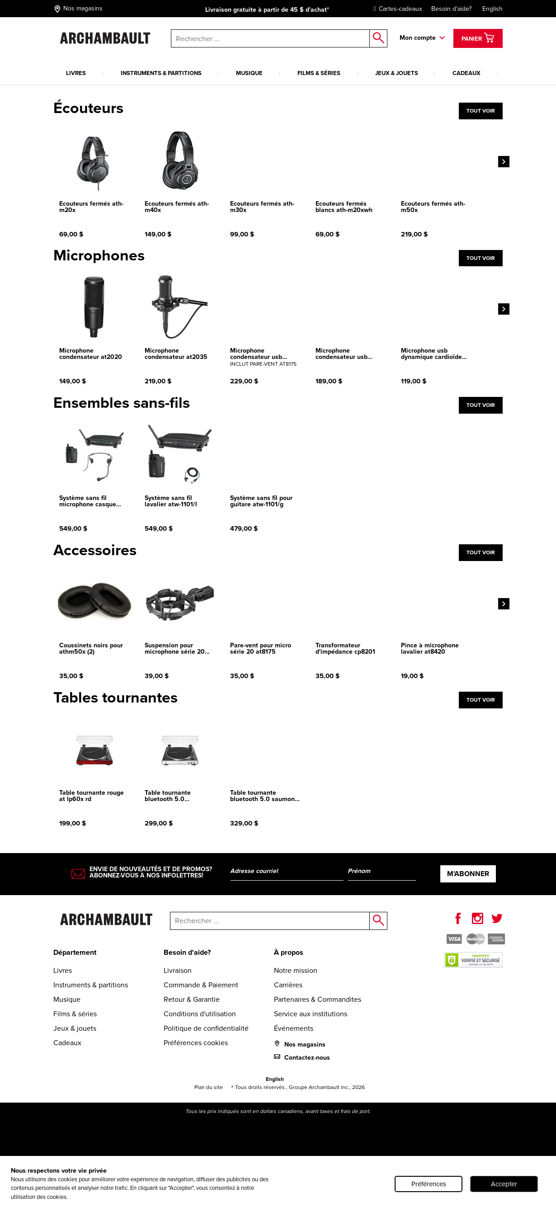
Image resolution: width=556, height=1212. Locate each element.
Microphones (99, 255)
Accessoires (95, 550)
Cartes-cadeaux (395, 9)
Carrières (288, 985)
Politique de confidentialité (206, 1028)
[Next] (503, 159)
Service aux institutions (310, 1014)
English (492, 9)
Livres (76, 73)
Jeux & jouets (396, 73)
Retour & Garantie (192, 999)
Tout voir (480, 111)
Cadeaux (466, 73)
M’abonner (468, 873)
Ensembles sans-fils (121, 402)
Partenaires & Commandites (317, 999)
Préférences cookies (196, 1043)
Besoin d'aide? (451, 9)
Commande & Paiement (201, 985)
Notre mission (295, 970)
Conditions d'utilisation (200, 1014)
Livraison (178, 970)
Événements (293, 1028)
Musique (249, 73)
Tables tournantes (115, 697)
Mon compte (418, 37)
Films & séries (318, 73)
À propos (288, 952)
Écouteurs (88, 108)
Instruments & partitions (161, 73)
